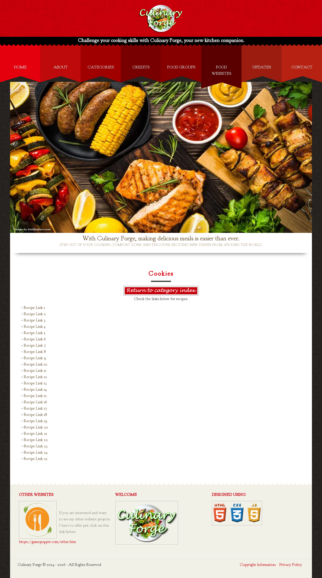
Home (20, 67)
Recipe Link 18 (35, 414)
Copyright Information (258, 564)
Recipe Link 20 (36, 427)
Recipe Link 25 (35, 458)
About (60, 67)
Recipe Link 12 (35, 376)
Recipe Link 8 (35, 351)
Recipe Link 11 (35, 370)
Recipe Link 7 (35, 345)
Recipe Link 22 (36, 439)
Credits (140, 67)
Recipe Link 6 (35, 339)
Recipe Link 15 (35, 395)
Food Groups (181, 67)
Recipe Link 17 (35, 408)
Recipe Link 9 (35, 357)
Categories (101, 67)
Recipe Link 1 (34, 307)
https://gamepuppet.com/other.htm (47, 541)
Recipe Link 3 (34, 320)
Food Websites (221, 70)
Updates (261, 67)
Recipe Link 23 (35, 446)
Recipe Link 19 (35, 420)
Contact (301, 67)
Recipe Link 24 (36, 452)
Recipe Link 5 (34, 332)
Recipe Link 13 (35, 383)
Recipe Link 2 (35, 313)
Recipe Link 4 (35, 326)
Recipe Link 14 (35, 389)
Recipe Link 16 (35, 402)
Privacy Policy (290, 564)
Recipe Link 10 (35, 364)
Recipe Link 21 (35, 433)
